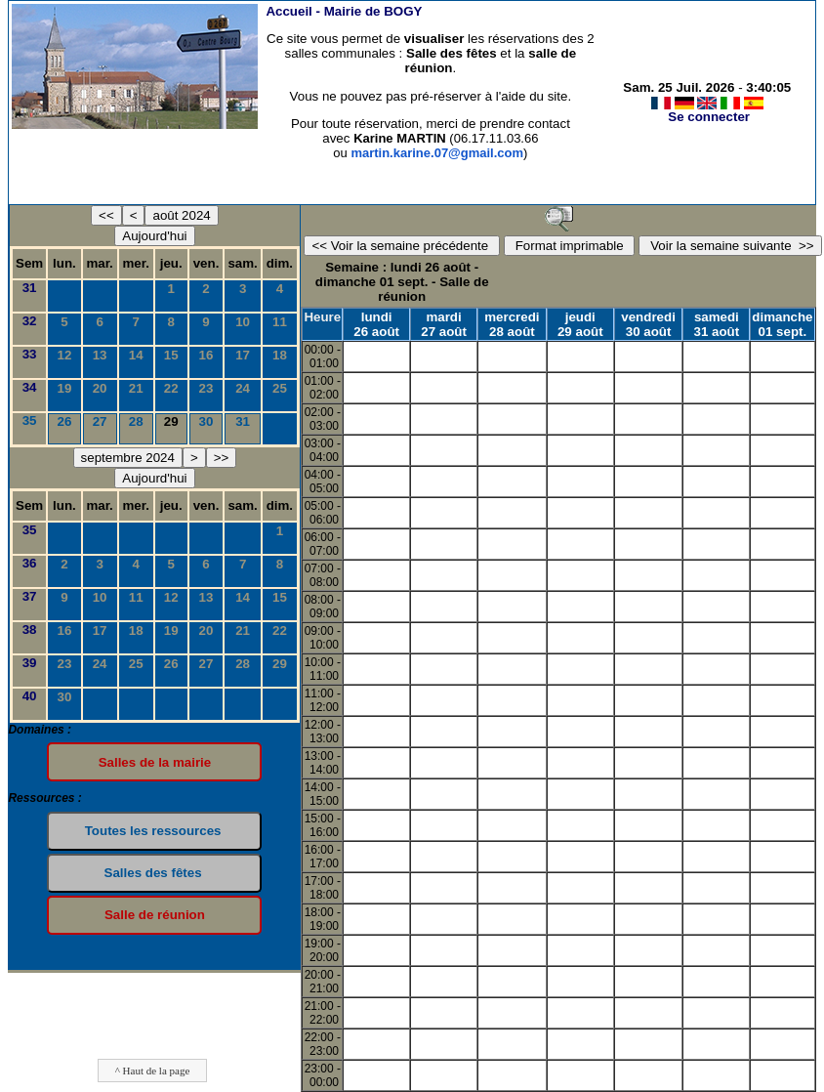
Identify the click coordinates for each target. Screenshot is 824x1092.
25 (279, 388)
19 (65, 388)
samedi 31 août (717, 324)
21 (136, 388)
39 (29, 662)
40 (29, 696)
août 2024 (181, 215)
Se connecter (709, 116)
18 (279, 355)
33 (29, 354)
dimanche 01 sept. (782, 324)
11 (279, 322)
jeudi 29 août (580, 324)
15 (171, 355)
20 (100, 388)
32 (29, 321)
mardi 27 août (444, 324)
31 (29, 287)
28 (136, 421)
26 (65, 421)
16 (206, 355)
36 (29, 563)
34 (29, 387)
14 (136, 355)
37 (29, 596)
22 (171, 388)
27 (100, 421)
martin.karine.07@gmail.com (436, 153)
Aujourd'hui (154, 236)
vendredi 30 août (648, 324)
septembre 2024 (128, 457)
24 (242, 388)
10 (242, 322)
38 (29, 629)
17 (242, 355)
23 (206, 388)
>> (221, 457)
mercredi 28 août (511, 324)
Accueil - (344, 11)
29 (279, 663)
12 (65, 355)
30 (206, 421)
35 (29, 420)
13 (100, 355)
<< (106, 215)
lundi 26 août (376, 324)
